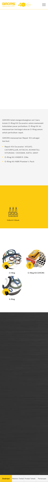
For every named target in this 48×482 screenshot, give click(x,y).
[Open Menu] (44, 5)
